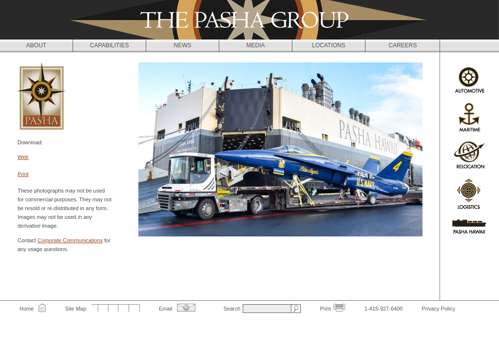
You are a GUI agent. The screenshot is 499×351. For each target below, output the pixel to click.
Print (23, 174)
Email (166, 309)
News (183, 45)
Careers (402, 45)
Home (26, 309)
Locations (328, 45)
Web (23, 157)
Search (231, 309)
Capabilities (109, 45)
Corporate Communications (70, 240)
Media (255, 45)
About (36, 45)
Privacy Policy (438, 309)
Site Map (75, 309)
